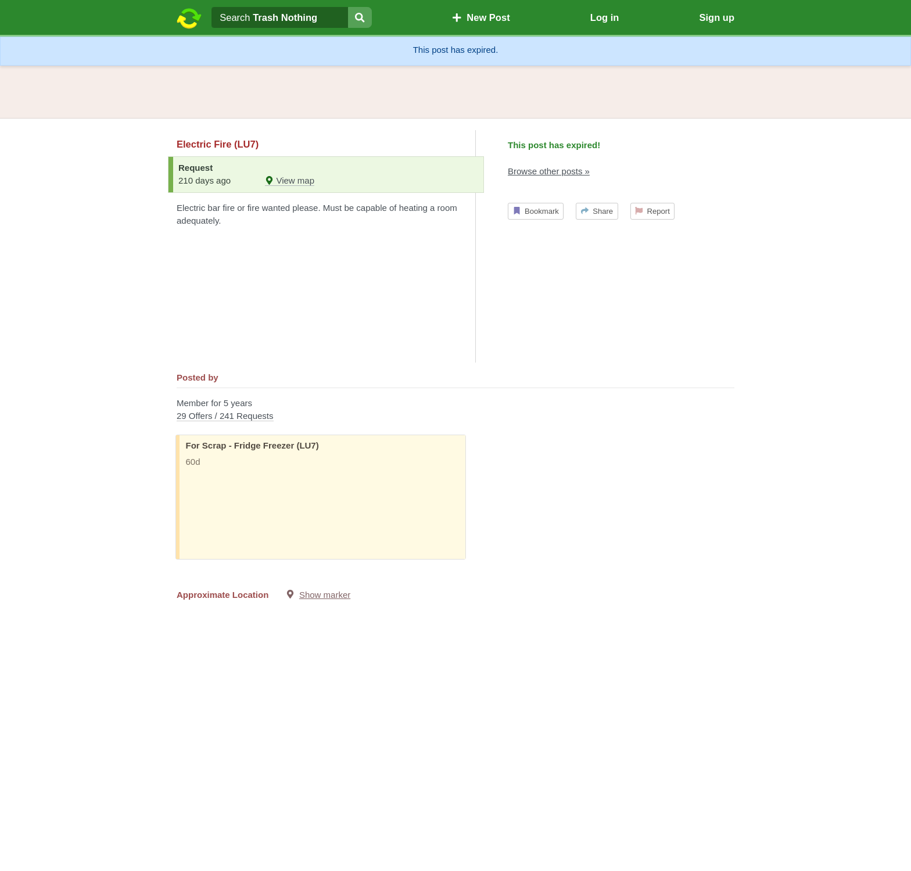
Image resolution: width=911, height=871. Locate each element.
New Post (481, 17)
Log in (604, 17)
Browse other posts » (549, 171)
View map (289, 180)
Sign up (716, 17)
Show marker (324, 595)
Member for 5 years (455, 410)
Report (652, 211)
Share (597, 211)
